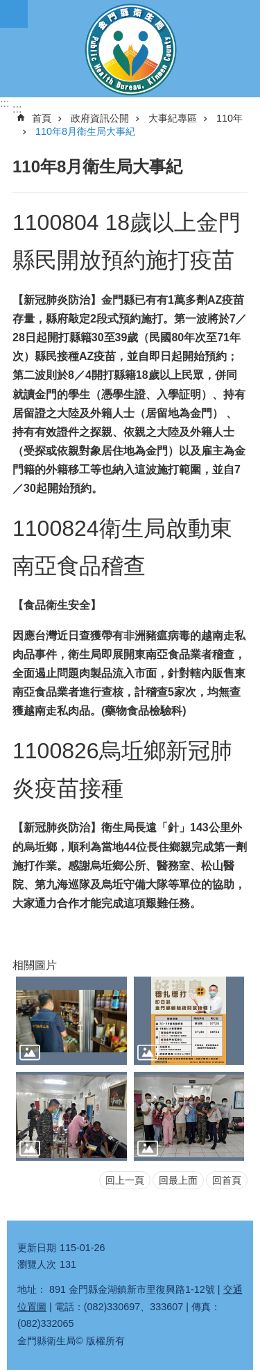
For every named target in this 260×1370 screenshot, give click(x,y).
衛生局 (130, 48)
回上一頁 (124, 1180)
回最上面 (178, 1180)
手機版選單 (14, 14)
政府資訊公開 (100, 118)
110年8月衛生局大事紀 (85, 131)
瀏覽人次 (36, 1264)
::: (4, 103)
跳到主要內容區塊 (7, 7)
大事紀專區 (172, 118)
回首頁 (226, 1180)
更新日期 (36, 1247)
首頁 (41, 118)
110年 (229, 118)
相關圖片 (34, 965)
